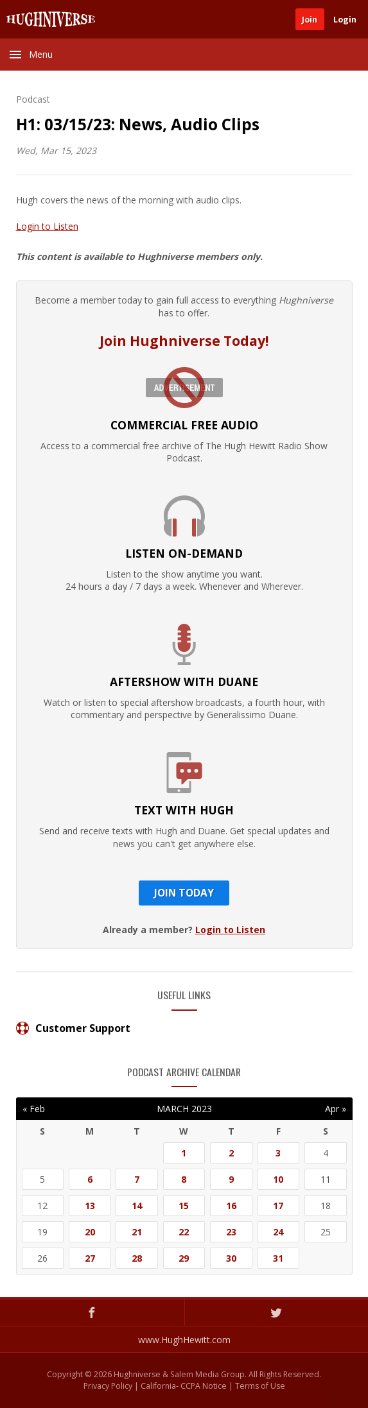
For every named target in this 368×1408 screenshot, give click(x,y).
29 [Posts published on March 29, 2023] (184, 1258)
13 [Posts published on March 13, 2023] (90, 1205)
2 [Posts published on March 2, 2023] (231, 1153)
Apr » (335, 1109)
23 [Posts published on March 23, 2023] (231, 1232)
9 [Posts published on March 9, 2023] (231, 1179)
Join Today (184, 893)
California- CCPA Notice (184, 1385)
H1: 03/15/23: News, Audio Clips (137, 124)
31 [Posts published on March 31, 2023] (278, 1258)
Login (344, 19)
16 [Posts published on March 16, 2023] (231, 1205)
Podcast (33, 99)
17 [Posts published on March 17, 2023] (278, 1205)
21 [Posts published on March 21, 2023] (137, 1232)
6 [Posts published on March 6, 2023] (89, 1179)
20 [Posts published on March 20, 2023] (90, 1232)
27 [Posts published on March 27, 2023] (90, 1258)
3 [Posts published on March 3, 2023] (278, 1153)
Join (309, 19)
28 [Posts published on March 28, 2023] (137, 1258)
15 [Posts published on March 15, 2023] (184, 1205)
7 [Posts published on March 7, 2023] (136, 1179)
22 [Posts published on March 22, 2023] (184, 1232)
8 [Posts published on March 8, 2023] (183, 1179)
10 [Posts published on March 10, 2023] (278, 1179)
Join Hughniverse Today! (184, 341)
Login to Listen (47, 226)
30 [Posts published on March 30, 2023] (231, 1258)
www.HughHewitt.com (184, 1340)
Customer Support (73, 1028)
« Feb (33, 1109)
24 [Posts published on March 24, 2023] (278, 1232)
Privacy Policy (107, 1385)
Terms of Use (260, 1385)
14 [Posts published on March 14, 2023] (137, 1205)
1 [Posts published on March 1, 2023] (183, 1153)
